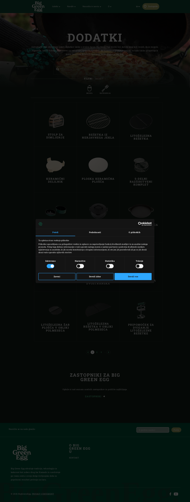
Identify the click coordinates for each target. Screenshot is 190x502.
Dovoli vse (133, 276)
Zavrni (57, 276)
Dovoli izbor (95, 276)
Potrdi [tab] (55, 232)
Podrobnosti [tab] (95, 232)
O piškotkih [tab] (134, 232)
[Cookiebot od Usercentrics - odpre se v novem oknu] (140, 224)
